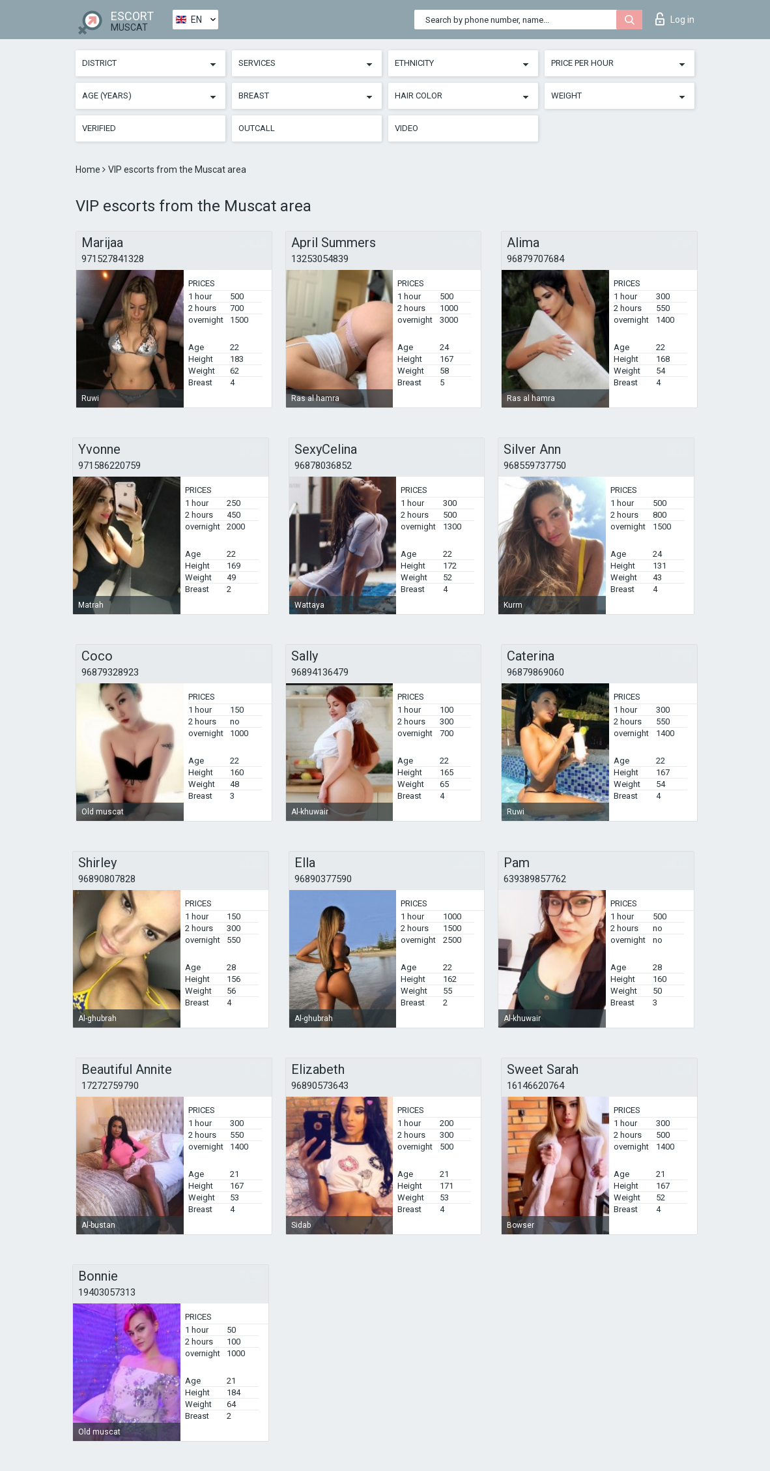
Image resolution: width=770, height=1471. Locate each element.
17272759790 (110, 1086)
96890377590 (323, 879)
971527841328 (112, 259)
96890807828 (106, 879)
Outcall (256, 128)
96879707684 (535, 259)
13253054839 (320, 259)
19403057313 (106, 1292)
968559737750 (535, 465)
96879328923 (110, 672)
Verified (99, 128)
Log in (674, 19)
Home (89, 169)
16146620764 (535, 1086)
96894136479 (320, 672)
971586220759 (109, 465)
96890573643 (320, 1086)
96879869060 (535, 672)
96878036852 (323, 465)
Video (406, 128)
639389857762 (535, 879)
